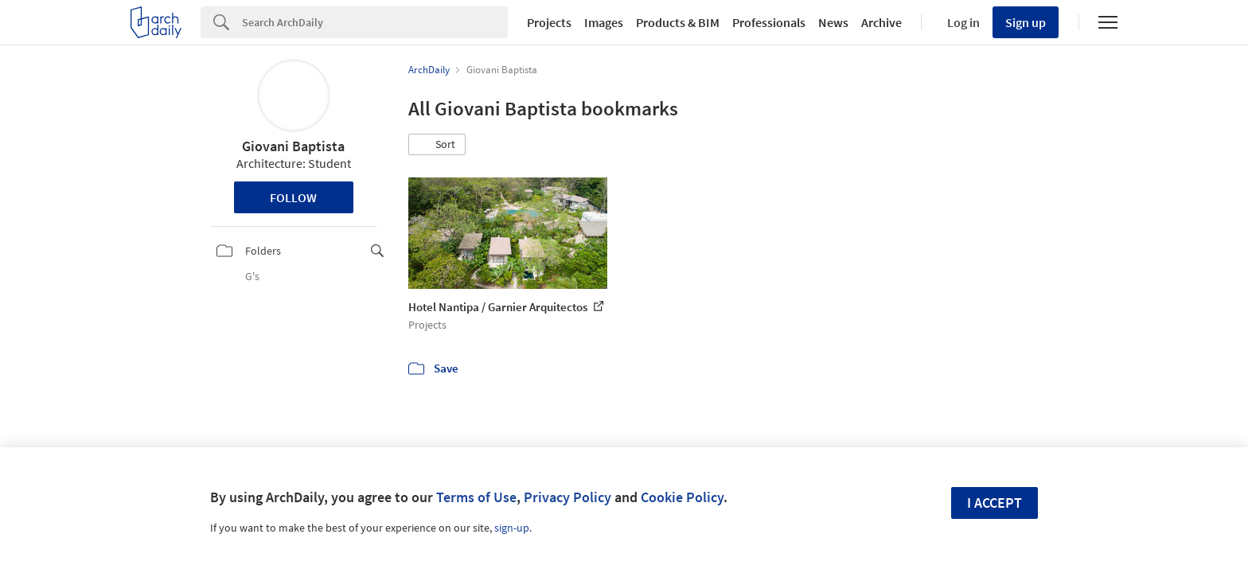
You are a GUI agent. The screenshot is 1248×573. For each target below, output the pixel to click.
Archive (881, 22)
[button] (437, 145)
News (833, 22)
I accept (994, 502)
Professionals (768, 22)
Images (603, 22)
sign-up (511, 527)
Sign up (1025, 22)
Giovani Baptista (293, 146)
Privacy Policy (567, 497)
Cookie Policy (682, 497)
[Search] (375, 22)
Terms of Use (476, 497)
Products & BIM (678, 22)
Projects (549, 22)
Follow (293, 197)
